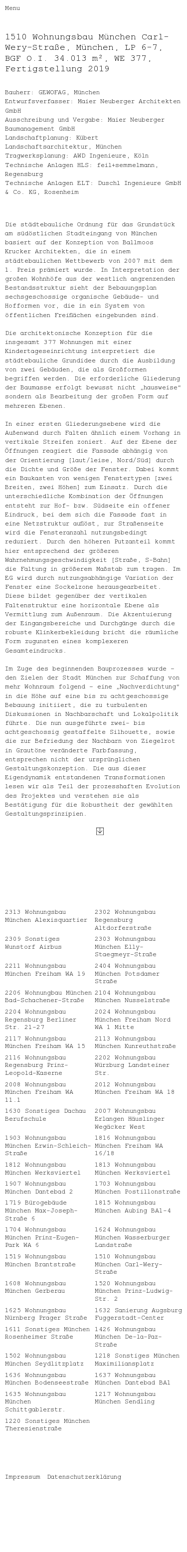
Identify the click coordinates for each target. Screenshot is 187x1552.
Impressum (22, 1492)
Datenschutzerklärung (84, 1492)
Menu (12, 7)
